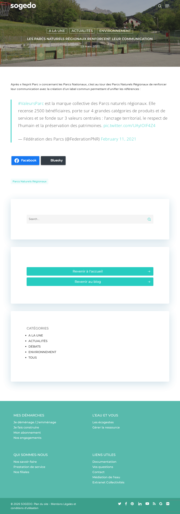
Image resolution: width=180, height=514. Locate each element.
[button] (167, 6)
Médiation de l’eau (106, 477)
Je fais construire (26, 427)
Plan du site (41, 504)
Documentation (104, 461)
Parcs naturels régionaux (30, 181)
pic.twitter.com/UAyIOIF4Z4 (129, 125)
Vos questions (102, 467)
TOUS (32, 357)
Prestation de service (29, 467)
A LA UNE (57, 31)
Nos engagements (27, 438)
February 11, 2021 (119, 139)
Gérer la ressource (106, 427)
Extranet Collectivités (108, 482)
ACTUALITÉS (82, 31)
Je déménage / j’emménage (34, 422)
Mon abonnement (27, 432)
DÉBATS (34, 346)
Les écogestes (103, 422)
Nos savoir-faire (25, 461)
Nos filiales (21, 472)
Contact (98, 472)
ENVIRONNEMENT (115, 31)
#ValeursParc (31, 103)
